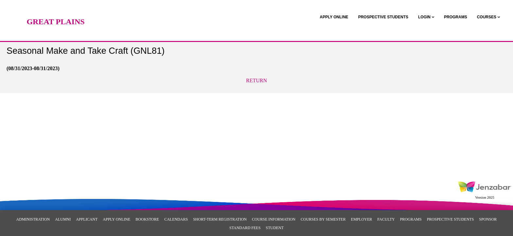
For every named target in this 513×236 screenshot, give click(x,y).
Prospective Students (450, 219)
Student (275, 228)
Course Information (273, 219)
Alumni (63, 219)
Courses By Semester (323, 219)
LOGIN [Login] (424, 17)
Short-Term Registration (220, 219)
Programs (411, 219)
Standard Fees (244, 228)
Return (256, 80)
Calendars (176, 219)
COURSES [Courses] (486, 17)
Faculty (386, 219)
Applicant (86, 219)
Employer (361, 219)
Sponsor (488, 219)
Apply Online (116, 219)
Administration (33, 219)
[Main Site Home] (55, 11)
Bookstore (147, 219)
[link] (334, 17)
